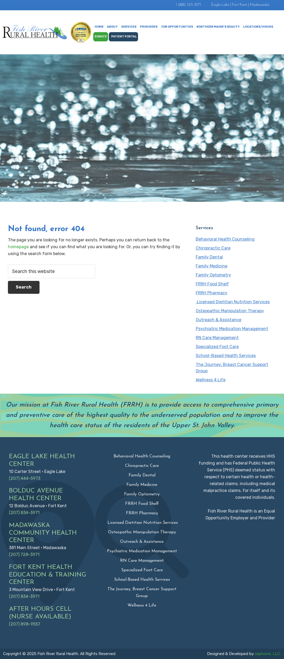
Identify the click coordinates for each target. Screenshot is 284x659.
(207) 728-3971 (24, 554)
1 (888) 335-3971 (188, 5)
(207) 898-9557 (24, 624)
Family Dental (209, 257)
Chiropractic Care (213, 248)
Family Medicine (211, 266)
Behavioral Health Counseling (225, 239)
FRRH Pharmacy (211, 292)
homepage (18, 246)
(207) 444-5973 (24, 478)
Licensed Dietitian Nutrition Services (233, 301)
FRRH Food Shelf (212, 283)
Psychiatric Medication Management (232, 328)
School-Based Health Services (226, 355)
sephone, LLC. (268, 653)
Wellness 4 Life (211, 379)
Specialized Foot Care (217, 346)
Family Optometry (213, 274)
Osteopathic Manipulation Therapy (230, 310)
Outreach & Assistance (218, 319)
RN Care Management (217, 337)
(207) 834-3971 (24, 512)
